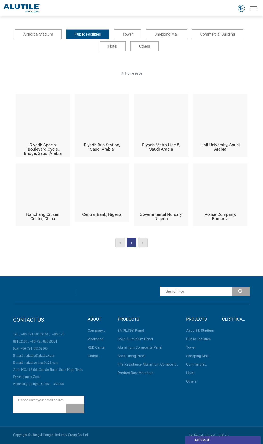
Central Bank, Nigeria (102, 195)
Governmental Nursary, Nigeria (161, 195)
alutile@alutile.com (40, 355)
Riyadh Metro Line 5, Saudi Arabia (161, 126)
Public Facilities (88, 34)
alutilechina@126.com (42, 362)
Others (144, 46)
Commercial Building (217, 34)
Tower (128, 34)
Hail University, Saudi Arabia (220, 126)
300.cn (224, 435)
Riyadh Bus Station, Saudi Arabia (102, 126)
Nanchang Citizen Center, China (43, 195)
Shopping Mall (167, 34)
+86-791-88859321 (43, 341)
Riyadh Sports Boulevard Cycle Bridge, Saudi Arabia (43, 126)
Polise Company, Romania (220, 195)
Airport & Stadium (38, 34)
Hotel (112, 46)
